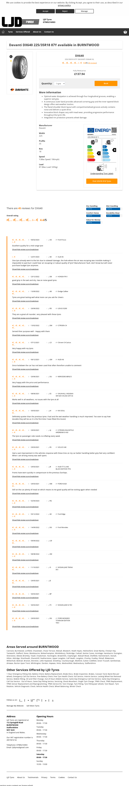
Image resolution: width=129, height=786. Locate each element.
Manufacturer (45, 124)
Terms (52, 776)
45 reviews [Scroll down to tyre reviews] (92, 62)
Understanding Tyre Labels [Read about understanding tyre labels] (101, 172)
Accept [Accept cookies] (45, 10)
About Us (37, 31)
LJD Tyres (10, 776)
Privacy (44, 776)
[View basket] (125, 31)
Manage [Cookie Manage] (84, 10)
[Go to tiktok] (43, 699)
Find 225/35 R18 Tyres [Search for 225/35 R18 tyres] (102, 180)
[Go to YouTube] (51, 699)
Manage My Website (15, 705)
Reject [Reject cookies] (65, 10)
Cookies (61, 776)
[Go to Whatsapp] (38, 699)
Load (41, 163)
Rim (41, 147)
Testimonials (33, 776)
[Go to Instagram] (26, 699)
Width (42, 132)
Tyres (10, 31)
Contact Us (49, 31)
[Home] (3, 31)
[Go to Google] (33, 699)
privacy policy (64, 5)
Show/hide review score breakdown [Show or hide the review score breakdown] (25, 248)
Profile (42, 140)
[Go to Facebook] (20, 699)
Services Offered (23, 31)
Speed (42, 155)
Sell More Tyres (33, 705)
